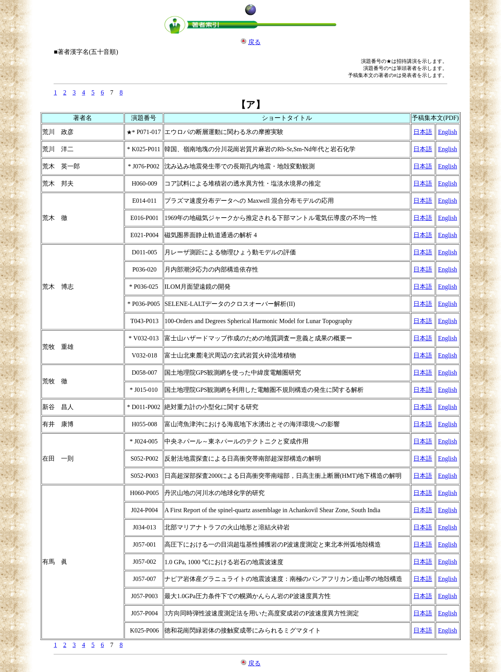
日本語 (422, 132)
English (447, 132)
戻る (254, 42)
